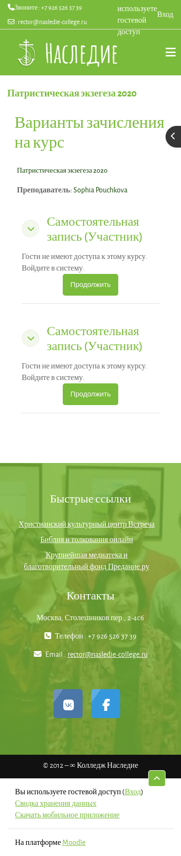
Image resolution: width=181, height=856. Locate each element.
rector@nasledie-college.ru (52, 21)
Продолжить (90, 284)
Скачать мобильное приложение (67, 815)
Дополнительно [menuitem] (167, 52)
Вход (165, 14)
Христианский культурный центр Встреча (87, 524)
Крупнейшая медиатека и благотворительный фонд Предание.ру (87, 560)
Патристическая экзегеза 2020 (62, 170)
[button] (30, 228)
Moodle (73, 842)
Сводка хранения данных (56, 803)
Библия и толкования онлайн (86, 539)
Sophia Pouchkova (100, 190)
